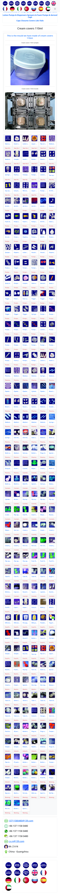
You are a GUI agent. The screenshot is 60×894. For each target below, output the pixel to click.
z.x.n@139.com (16, 841)
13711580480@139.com (21, 820)
